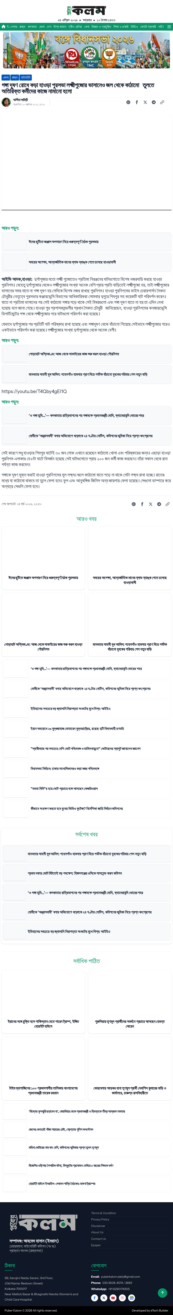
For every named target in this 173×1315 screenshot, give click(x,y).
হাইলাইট (25, 77)
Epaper (96, 1245)
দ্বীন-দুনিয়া (75, 27)
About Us (97, 1232)
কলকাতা (32, 27)
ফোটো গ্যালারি (148, 27)
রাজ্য (22, 27)
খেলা (86, 27)
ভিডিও (134, 27)
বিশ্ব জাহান (60, 27)
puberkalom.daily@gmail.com (120, 1276)
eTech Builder (159, 1310)
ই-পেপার (12, 27)
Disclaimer (98, 1226)
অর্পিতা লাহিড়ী (20, 100)
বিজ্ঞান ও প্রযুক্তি (101, 27)
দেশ (49, 27)
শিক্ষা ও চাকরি (120, 27)
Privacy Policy (100, 1219)
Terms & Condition (103, 1213)
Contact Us (98, 1239)
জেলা (42, 27)
